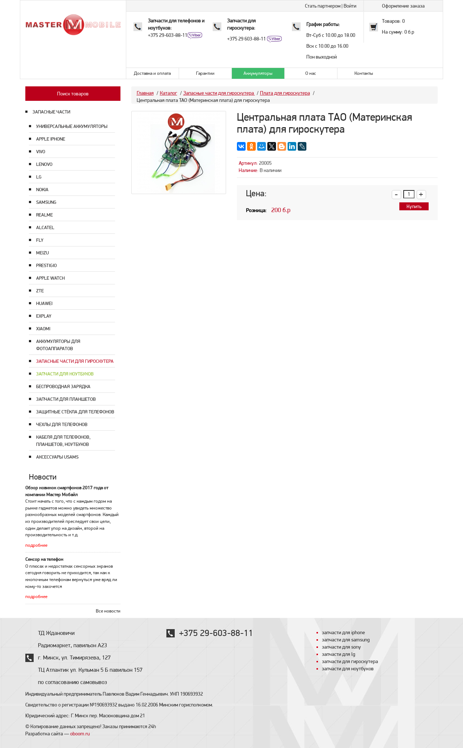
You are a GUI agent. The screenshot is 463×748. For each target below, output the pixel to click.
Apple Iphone (50, 139)
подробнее (36, 545)
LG (39, 177)
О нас (310, 73)
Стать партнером (322, 6)
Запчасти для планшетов (66, 399)
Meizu (42, 252)
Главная (145, 93)
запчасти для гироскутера (350, 661)
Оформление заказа (403, 6)
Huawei (44, 303)
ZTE (40, 290)
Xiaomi (43, 328)
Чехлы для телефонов (62, 424)
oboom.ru (80, 733)
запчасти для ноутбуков (348, 668)
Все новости (108, 611)
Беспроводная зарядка (63, 386)
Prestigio (46, 265)
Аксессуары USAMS (57, 457)
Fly (39, 240)
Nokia (42, 189)
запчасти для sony (341, 647)
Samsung (46, 202)
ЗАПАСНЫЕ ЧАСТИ (51, 112)
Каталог (168, 93)
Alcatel (45, 227)
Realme (44, 215)
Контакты (363, 73)
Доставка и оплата (152, 73)
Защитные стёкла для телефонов (75, 411)
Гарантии (205, 73)
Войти (350, 6)
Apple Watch (50, 278)
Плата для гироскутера (285, 93)
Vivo (40, 151)
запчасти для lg (338, 654)
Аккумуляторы (257, 73)
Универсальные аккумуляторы (71, 126)
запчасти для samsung (346, 639)
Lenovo (44, 164)
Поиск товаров (73, 93)
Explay (43, 316)
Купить (414, 206)
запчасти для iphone (343, 632)
